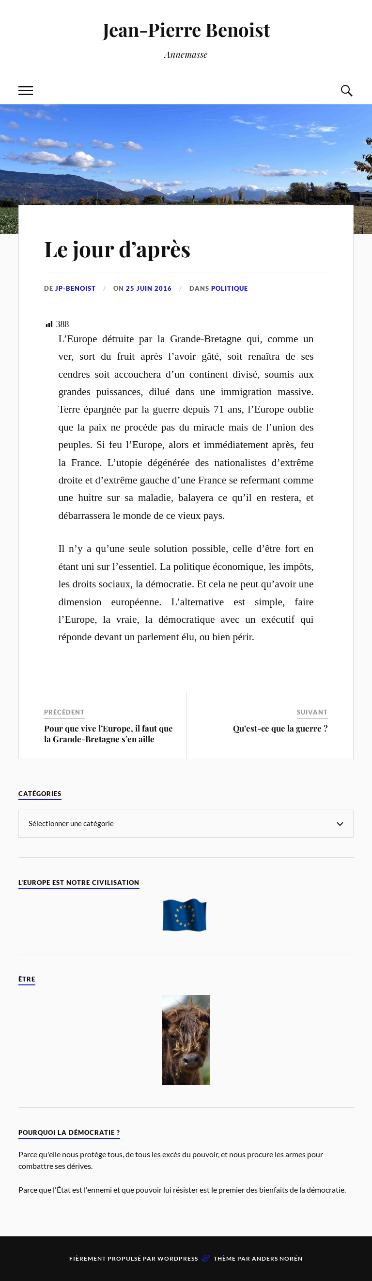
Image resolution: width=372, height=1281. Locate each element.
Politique (229, 288)
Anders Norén (277, 1258)
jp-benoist (75, 288)
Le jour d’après (117, 248)
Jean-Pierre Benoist (186, 29)
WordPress (177, 1258)
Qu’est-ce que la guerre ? (280, 728)
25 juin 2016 (149, 288)
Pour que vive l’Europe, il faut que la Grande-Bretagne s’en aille (108, 733)
